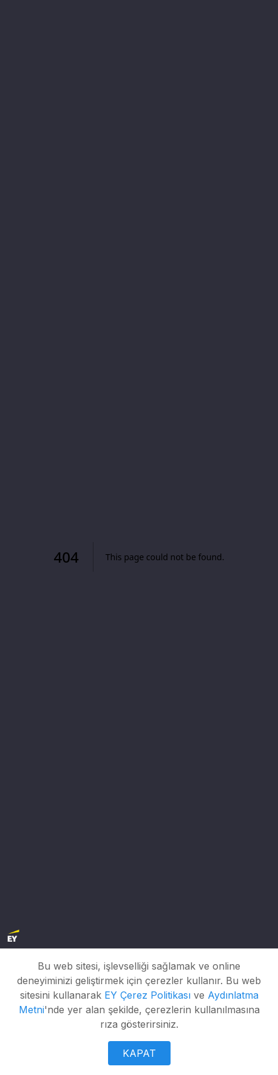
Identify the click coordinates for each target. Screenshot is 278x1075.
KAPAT (139, 1053)
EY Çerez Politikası (147, 995)
